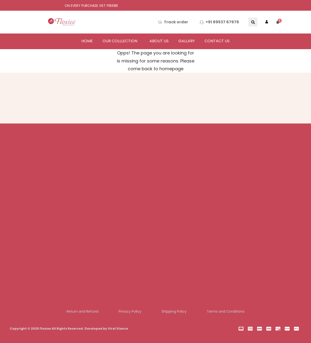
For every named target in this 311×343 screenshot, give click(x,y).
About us (159, 41)
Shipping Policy (174, 311)
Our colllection (120, 41)
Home (87, 41)
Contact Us (217, 41)
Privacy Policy (129, 311)
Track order (176, 22)
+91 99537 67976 (222, 22)
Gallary (186, 41)
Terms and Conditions (227, 311)
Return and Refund (81, 311)
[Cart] (278, 22)
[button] (121, 41)
